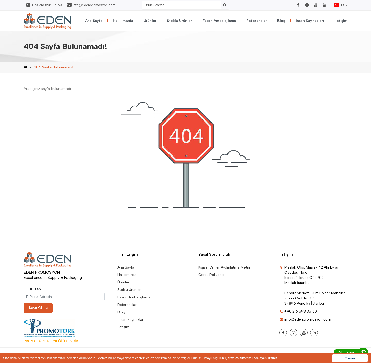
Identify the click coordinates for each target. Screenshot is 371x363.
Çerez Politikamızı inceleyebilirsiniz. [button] (251, 358)
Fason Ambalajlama (219, 21)
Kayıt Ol (38, 308)
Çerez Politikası (211, 275)
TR (340, 5)
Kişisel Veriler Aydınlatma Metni (224, 267)
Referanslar (256, 21)
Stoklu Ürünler (179, 21)
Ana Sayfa (94, 21)
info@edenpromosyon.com (91, 5)
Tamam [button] (350, 358)
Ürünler (150, 21)
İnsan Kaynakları (310, 21)
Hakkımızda (123, 21)
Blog (281, 21)
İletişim (340, 21)
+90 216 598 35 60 (44, 5)
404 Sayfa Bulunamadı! (53, 67)
